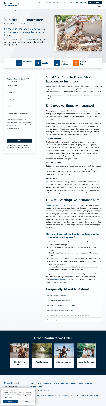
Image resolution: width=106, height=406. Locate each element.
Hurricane (13, 24)
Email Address (11, 92)
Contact (56, 383)
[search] (98, 6)
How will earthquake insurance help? (58, 320)
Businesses (64, 383)
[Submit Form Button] (19, 141)
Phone (9, 106)
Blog (40, 386)
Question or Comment (13, 128)
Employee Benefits (77, 383)
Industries (34, 386)
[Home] (11, 383)
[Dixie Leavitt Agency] (11, 3)
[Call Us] (24, 63)
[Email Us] (45, 63)
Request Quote (94, 2)
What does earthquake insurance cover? (59, 300)
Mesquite (18, 24)
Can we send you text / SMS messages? (18, 113)
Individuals (88, 383)
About (39, 383)
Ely (10, 24)
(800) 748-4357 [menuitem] (81, 2)
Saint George (24, 24)
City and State (11, 99)
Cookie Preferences (65, 395)
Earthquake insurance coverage (57, 205)
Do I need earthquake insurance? (57, 295)
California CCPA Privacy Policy (49, 395)
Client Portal (47, 383)
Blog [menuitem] (64, 2)
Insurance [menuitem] (40, 2)
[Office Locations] (62, 63)
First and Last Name (12, 85)
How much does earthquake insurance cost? (60, 310)
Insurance (11, 11)
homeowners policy (61, 279)
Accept (10, 401)
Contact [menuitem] (71, 2)
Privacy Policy (8, 397)
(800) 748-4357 (44, 390)
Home (5, 11)
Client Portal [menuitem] (56, 2)
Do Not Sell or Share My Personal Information (85, 395)
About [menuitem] (48, 2)
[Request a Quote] (81, 63)
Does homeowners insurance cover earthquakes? (62, 305)
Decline (26, 401)
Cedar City (6, 24)
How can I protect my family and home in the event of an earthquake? (68, 315)
